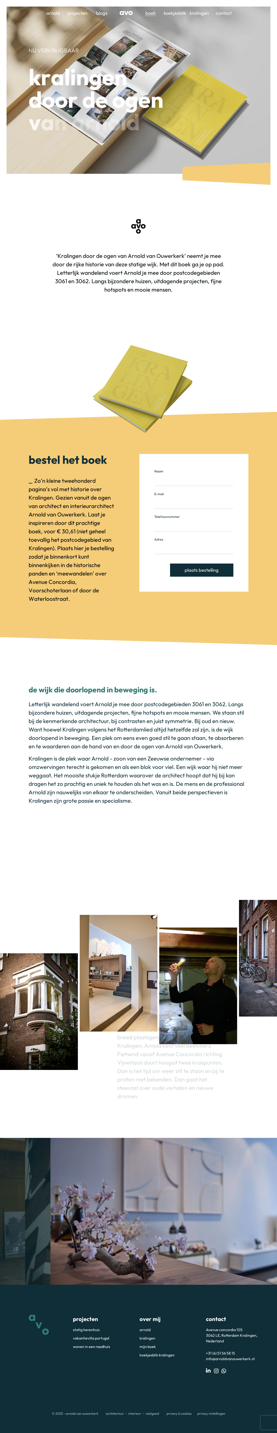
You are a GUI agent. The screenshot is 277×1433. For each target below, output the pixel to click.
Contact (224, 13)
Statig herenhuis (86, 1329)
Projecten (77, 13)
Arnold (53, 13)
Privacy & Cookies (179, 1413)
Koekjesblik (175, 13)
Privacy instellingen (211, 1413)
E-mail (159, 494)
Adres (158, 539)
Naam (158, 471)
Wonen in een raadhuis (91, 1346)
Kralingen (199, 13)
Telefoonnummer (167, 517)
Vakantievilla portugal (91, 1338)
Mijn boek (148, 1346)
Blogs (101, 13)
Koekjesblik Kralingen (157, 1355)
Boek (150, 13)
